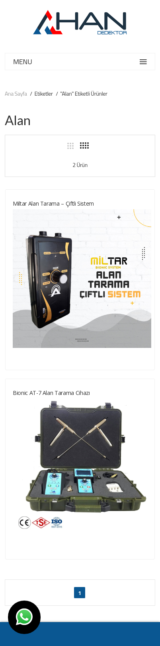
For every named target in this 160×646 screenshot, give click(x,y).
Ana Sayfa (16, 93)
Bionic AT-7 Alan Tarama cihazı (51, 393)
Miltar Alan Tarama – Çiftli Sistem (53, 203)
